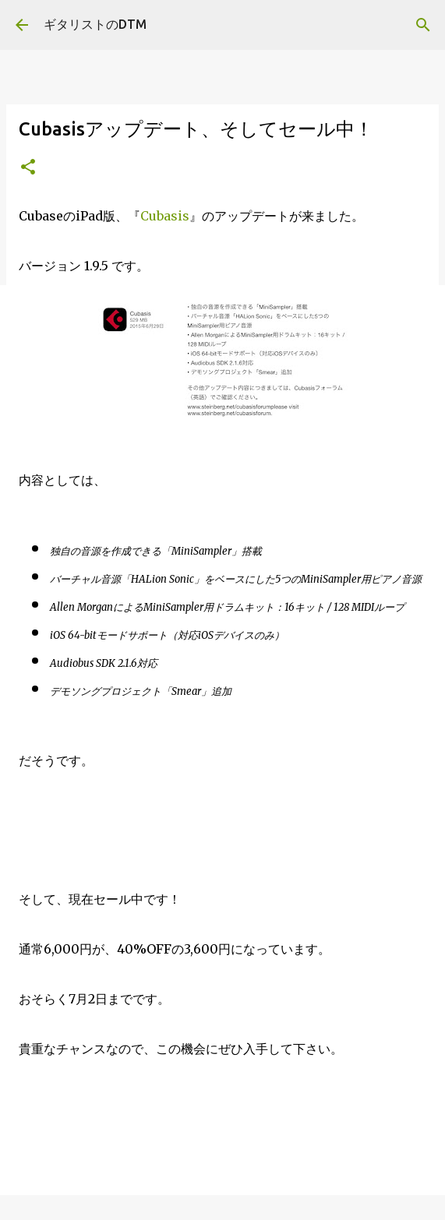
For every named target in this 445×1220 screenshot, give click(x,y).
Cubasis (164, 216)
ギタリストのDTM (95, 24)
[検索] (423, 25)
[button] (28, 167)
